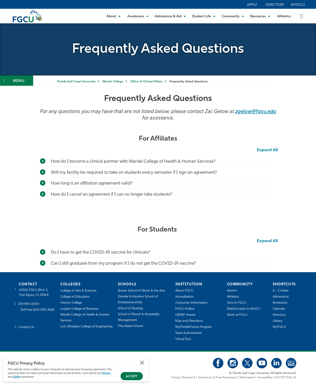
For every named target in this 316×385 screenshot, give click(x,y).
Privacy (106, 373)
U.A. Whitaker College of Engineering (86, 326)
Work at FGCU (237, 315)
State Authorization (188, 333)
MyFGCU (298, 5)
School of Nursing (130, 308)
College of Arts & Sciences (78, 290)
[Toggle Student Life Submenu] (204, 16)
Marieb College (112, 81)
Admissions (281, 296)
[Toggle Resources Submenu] (260, 16)
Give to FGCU (236, 302)
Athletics (284, 16)
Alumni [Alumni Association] (232, 290)
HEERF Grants (185, 315)
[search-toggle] (301, 16)
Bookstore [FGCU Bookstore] (280, 302)
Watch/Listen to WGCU (243, 309)
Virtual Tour (183, 339)
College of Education (75, 296)
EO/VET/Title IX (285, 377)
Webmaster (247, 377)
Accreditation (184, 296)
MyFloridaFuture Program (193, 327)
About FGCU (184, 290)
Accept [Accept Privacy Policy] (132, 376)
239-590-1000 (28, 304)
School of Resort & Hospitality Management (138, 317)
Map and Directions (189, 321)
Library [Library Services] (277, 321)
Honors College (71, 302)
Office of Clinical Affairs (146, 81)
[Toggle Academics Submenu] (138, 16)
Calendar (279, 309)
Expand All (267, 150)
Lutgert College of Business (79, 309)
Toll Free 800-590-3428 (37, 310)
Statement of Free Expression (217, 377)
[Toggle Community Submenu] (233, 16)
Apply (252, 5)
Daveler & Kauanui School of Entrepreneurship (138, 299)
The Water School (130, 326)
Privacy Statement (183, 377)
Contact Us (26, 327)
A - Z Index (281, 290)
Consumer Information (191, 302)
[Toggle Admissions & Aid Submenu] (170, 16)
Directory (275, 5)
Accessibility (264, 377)
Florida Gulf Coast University (76, 81)
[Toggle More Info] (42, 161)
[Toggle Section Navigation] (16, 80)
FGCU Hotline (185, 309)
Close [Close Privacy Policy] (142, 362)
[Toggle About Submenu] (113, 16)
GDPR (16, 377)
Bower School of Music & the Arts (141, 290)
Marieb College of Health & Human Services (84, 317)
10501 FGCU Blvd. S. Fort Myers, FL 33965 (34, 293)
